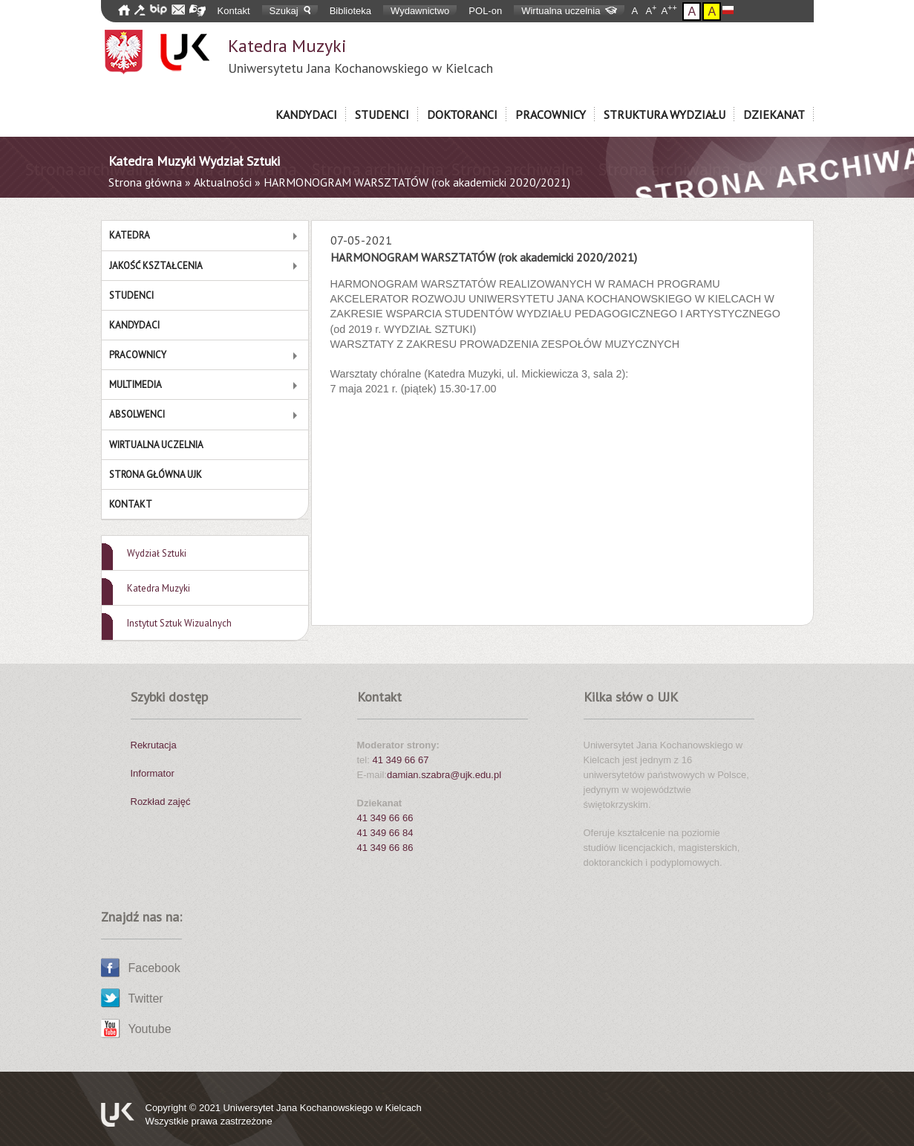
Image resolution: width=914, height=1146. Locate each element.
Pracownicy (550, 114)
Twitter (145, 998)
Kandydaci (306, 114)
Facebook (154, 968)
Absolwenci (137, 414)
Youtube (150, 1029)
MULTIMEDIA (135, 384)
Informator (152, 773)
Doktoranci (462, 114)
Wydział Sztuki (156, 553)
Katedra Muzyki (360, 55)
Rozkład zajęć (161, 801)
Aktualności (223, 182)
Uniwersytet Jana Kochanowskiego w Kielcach (322, 1107)
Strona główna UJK (155, 474)
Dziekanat (774, 114)
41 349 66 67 (400, 759)
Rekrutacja (154, 745)
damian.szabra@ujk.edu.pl (444, 774)
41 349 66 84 (385, 832)
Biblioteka (350, 10)
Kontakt (234, 10)
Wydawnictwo (420, 10)
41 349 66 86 (385, 847)
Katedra (129, 235)
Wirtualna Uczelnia (156, 444)
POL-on (485, 10)
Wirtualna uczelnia (569, 10)
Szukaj (290, 10)
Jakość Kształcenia (156, 265)
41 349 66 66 (385, 817)
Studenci (382, 114)
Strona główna (145, 182)
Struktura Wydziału (664, 114)
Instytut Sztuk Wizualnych (179, 623)
